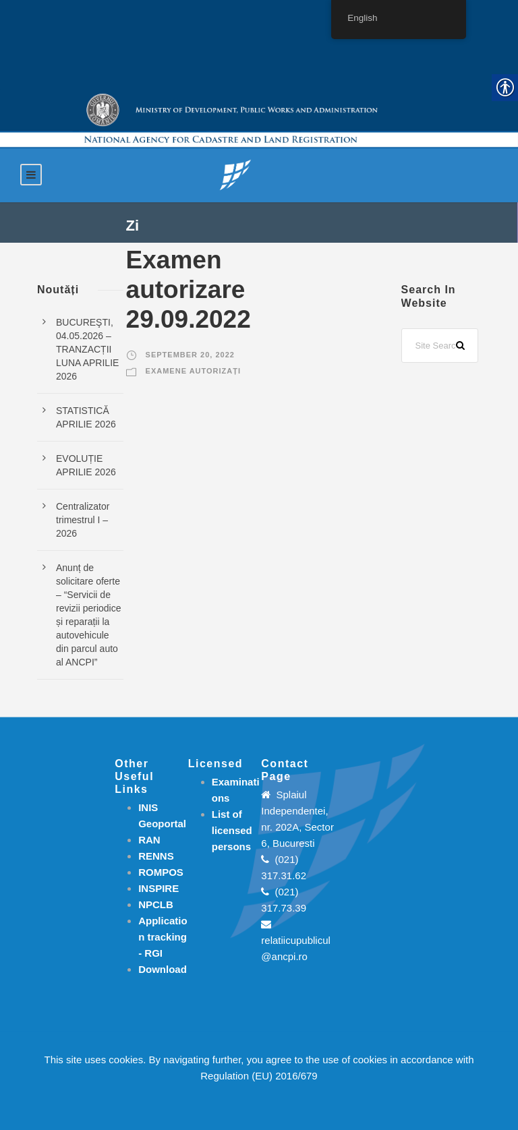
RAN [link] (149, 839)
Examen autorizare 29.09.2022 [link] (188, 290)
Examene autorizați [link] (193, 371)
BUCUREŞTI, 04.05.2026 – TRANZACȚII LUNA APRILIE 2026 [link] (87, 349)
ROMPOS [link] (160, 872)
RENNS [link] (156, 856)
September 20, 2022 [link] (190, 355)
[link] (235, 174)
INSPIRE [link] (158, 888)
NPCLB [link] (155, 904)
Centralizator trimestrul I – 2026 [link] (82, 520)
